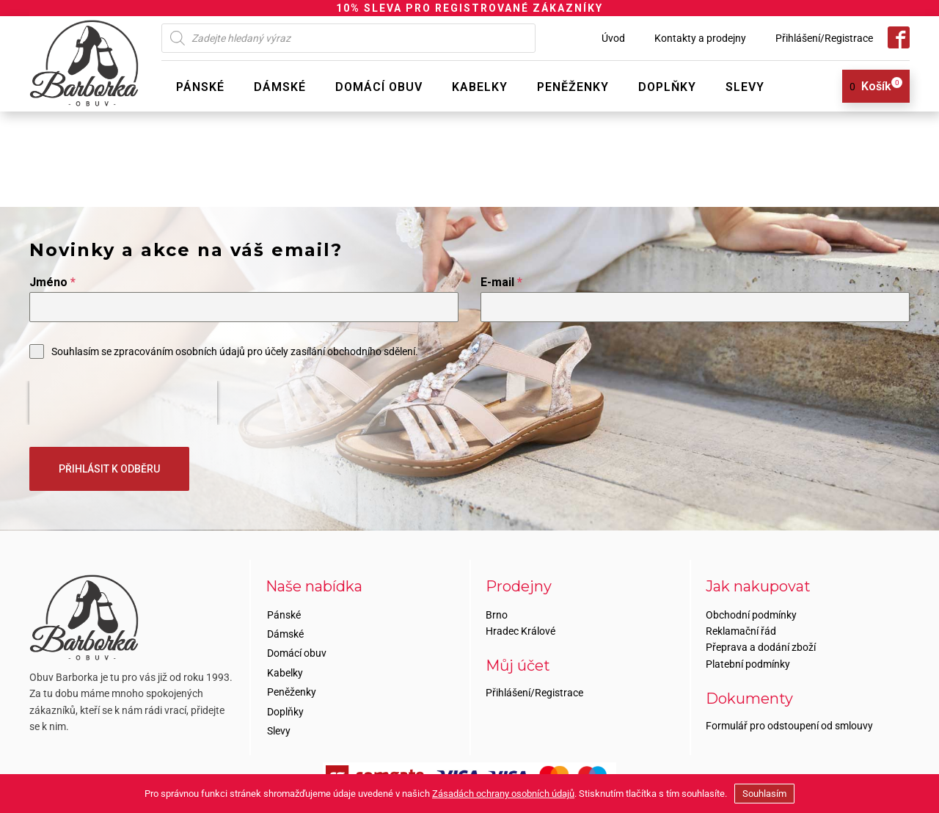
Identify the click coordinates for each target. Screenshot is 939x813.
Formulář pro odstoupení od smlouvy (789, 723)
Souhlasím (764, 793)
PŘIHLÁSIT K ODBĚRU (109, 469)
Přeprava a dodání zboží (761, 645)
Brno (497, 612)
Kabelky (480, 87)
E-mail (501, 282)
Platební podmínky (748, 661)
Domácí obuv (379, 87)
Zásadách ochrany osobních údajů (503, 793)
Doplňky (667, 87)
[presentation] (123, 403)
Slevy (745, 87)
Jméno (52, 282)
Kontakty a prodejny (700, 38)
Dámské (280, 87)
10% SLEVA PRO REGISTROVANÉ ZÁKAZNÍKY (469, 8)
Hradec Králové (520, 628)
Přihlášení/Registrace (824, 38)
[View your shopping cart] (870, 86)
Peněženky (573, 87)
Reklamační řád (741, 628)
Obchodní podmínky (751, 612)
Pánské (200, 87)
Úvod (613, 38)
